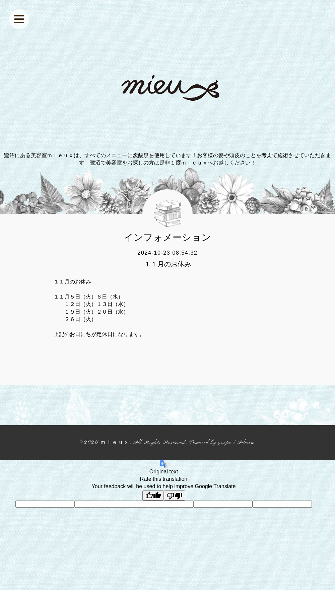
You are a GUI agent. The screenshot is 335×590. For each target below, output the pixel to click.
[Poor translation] (174, 495)
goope (224, 442)
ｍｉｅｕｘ (115, 442)
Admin (245, 442)
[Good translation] (153, 495)
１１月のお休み (167, 264)
